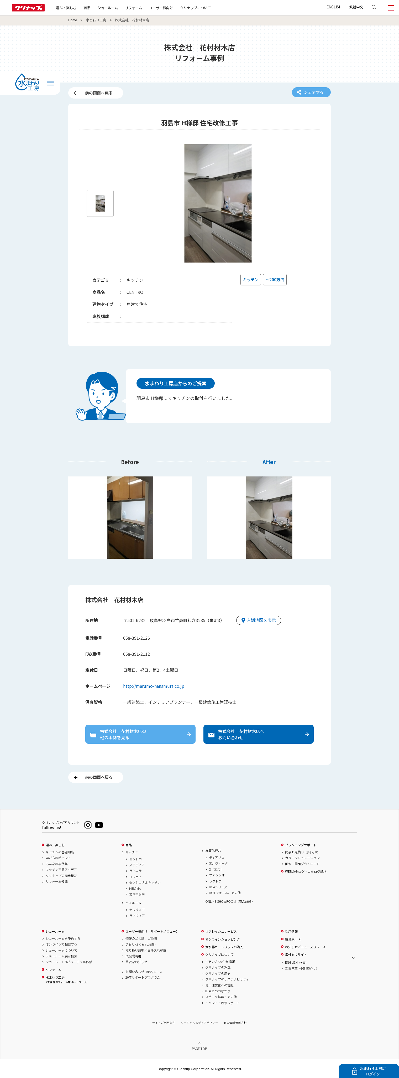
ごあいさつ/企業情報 (220, 961)
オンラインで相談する (61, 944)
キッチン (131, 852)
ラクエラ (135, 871)
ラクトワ (215, 881)
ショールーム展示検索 (61, 956)
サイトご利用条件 (163, 1023)
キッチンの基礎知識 (60, 852)
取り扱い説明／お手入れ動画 (145, 950)
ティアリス (216, 857)
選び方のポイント (58, 858)
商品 (128, 845)
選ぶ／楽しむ (55, 845)
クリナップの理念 (217, 967)
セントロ (135, 859)
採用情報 (291, 931)
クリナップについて (195, 7)
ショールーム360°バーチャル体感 (69, 962)
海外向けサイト (296, 954)
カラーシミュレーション (302, 858)
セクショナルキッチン (145, 882)
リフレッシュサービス (221, 931)
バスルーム (133, 903)
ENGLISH (334, 6)
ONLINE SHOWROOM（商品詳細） (230, 901)
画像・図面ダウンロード (302, 864)
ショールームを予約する (63, 938)
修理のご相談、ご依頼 (141, 938)
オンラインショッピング (222, 939)
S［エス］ (216, 869)
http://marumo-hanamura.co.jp (153, 686)
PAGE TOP (199, 1048)
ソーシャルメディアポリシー (199, 1023)
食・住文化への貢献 (219, 985)
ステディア (137, 865)
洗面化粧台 (213, 850)
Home (72, 20)
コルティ (135, 877)
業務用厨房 (137, 894)
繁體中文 (356, 6)
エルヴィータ (218, 863)
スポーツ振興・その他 (221, 997)
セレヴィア (137, 910)
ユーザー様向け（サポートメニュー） (152, 931)
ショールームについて (61, 950)
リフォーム (133, 7)
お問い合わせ (144, 971)
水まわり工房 (96, 20)
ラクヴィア (137, 915)
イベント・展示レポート (222, 1003)
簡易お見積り (302, 852)
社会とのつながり (217, 991)
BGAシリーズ (218, 887)
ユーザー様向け (161, 7)
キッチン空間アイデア (61, 869)
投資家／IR (293, 939)
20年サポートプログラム (142, 977)
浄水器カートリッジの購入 (224, 947)
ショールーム (107, 7)
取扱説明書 (133, 956)
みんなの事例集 (57, 864)
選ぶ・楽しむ (66, 7)
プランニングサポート (301, 845)
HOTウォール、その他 (225, 893)
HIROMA (135, 888)
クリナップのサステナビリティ (227, 979)
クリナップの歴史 (217, 973)
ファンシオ (217, 875)
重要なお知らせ (136, 962)
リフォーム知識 (57, 881)
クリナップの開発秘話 (61, 876)
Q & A (141, 944)
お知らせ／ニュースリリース (305, 947)
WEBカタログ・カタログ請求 (306, 871)
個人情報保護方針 (235, 1023)
